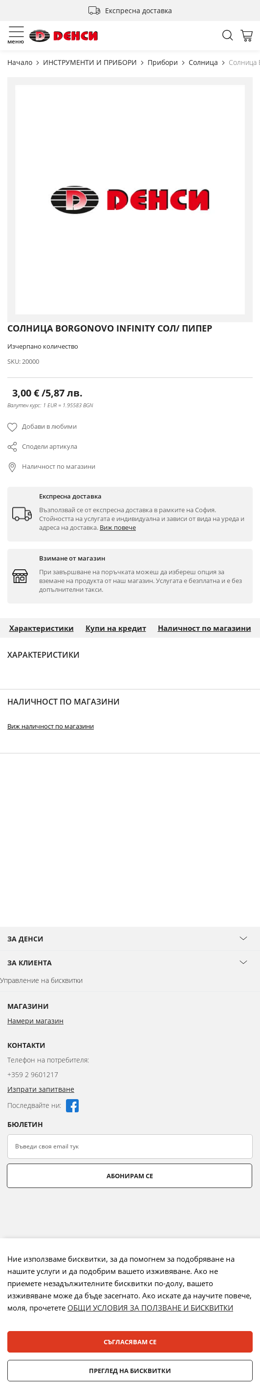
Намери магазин (35, 1020)
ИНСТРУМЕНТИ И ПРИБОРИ (91, 62)
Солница (204, 62)
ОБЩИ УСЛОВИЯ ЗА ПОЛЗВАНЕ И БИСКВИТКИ (150, 1308)
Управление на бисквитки (41, 980)
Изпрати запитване (40, 1089)
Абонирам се (130, 1175)
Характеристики (41, 628)
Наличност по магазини (58, 466)
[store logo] (63, 36)
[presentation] (81, 1212)
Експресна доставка (138, 10)
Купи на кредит (116, 628)
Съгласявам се (130, 1341)
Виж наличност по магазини (50, 726)
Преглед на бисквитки (130, 1370)
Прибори (164, 62)
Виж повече (118, 527)
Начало (20, 62)
